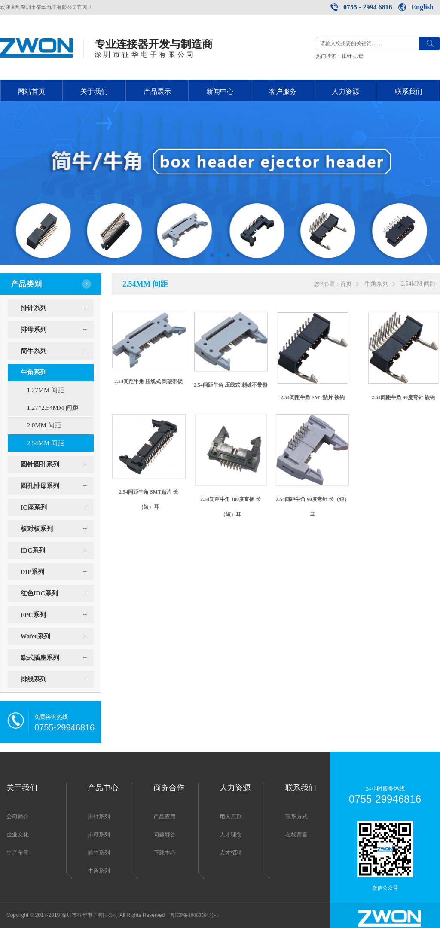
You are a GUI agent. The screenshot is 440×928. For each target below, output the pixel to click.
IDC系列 (57, 550)
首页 (346, 284)
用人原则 (231, 816)
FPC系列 (57, 614)
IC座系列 (57, 507)
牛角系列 (57, 372)
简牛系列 (57, 351)
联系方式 (296, 816)
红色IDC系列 (57, 593)
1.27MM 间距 (45, 390)
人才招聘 (231, 852)
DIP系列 (57, 571)
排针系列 (57, 308)
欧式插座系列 (57, 657)
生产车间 (17, 852)
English (422, 7)
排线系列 (57, 679)
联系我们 (408, 91)
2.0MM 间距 (44, 425)
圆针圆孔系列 (57, 464)
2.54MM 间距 (45, 443)
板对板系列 (57, 528)
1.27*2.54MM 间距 (53, 407)
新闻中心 (220, 91)
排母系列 (57, 329)
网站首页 (31, 91)
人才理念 (231, 834)
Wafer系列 (57, 636)
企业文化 (17, 834)
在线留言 (296, 834)
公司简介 (17, 816)
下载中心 (164, 852)
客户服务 (282, 91)
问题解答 (164, 834)
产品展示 (157, 91)
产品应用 (164, 816)
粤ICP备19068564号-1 (194, 915)
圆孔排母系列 (57, 486)
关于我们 (94, 91)
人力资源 (345, 91)
